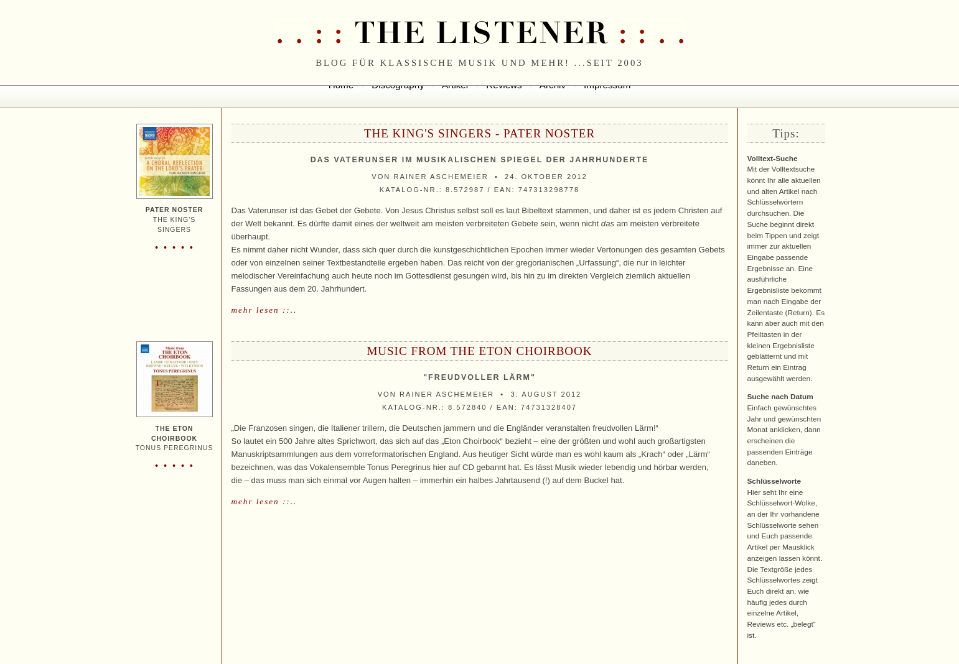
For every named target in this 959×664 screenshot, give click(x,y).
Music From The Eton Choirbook (479, 350)
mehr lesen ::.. (264, 310)
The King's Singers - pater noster (479, 133)
